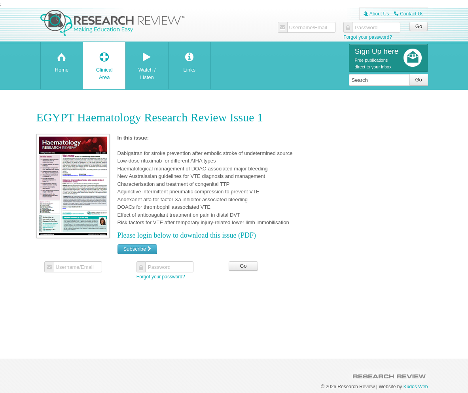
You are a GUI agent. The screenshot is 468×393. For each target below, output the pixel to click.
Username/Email (308, 27)
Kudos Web (416, 386)
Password (366, 27)
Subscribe (137, 249)
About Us (376, 14)
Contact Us (409, 14)
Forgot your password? (367, 37)
